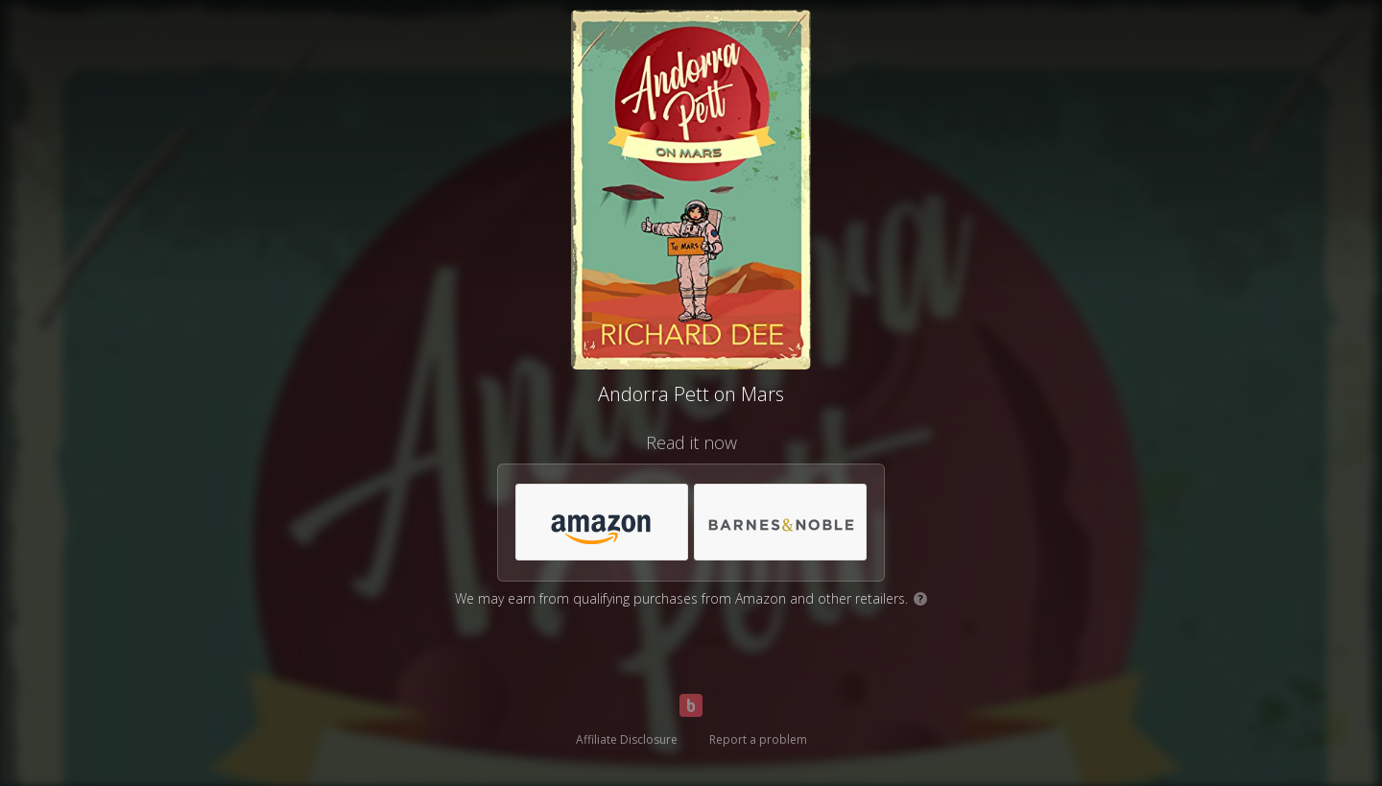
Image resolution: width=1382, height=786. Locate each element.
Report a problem (758, 739)
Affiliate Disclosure (627, 739)
